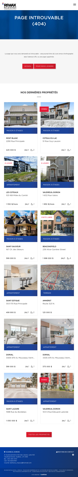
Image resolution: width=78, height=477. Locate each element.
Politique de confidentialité (22, 471)
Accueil (27, 66)
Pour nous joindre (45, 66)
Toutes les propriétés (39, 434)
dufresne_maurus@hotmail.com (20, 463)
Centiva (43, 474)
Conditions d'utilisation (39, 471)
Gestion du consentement (56, 471)
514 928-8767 (12, 461)
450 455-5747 (12, 459)
